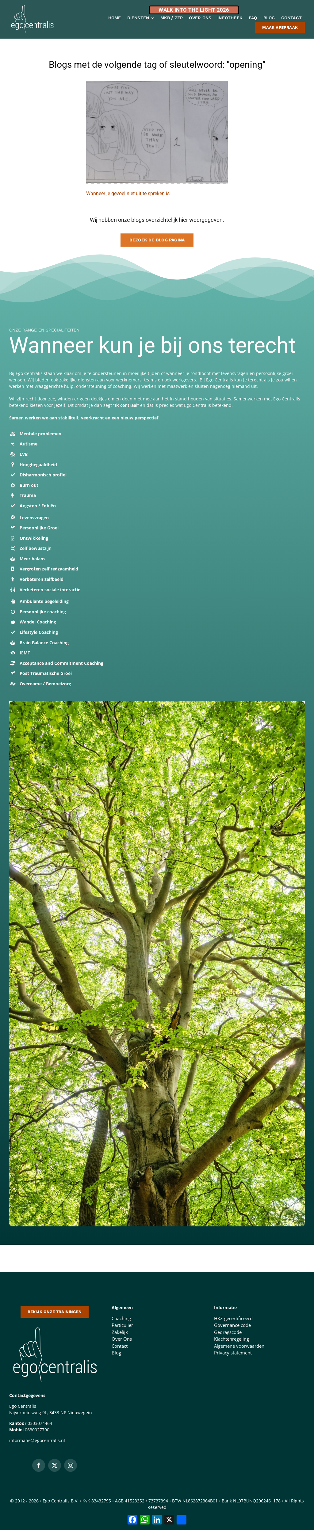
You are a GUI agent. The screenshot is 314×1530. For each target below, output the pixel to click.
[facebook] (38, 1465)
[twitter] (54, 1465)
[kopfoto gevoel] (157, 83)
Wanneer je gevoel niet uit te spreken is (128, 193)
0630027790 (37, 1430)
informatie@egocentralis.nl (37, 1440)
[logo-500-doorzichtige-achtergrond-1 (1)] (54, 1326)
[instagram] (70, 1465)
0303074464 (40, 1423)
